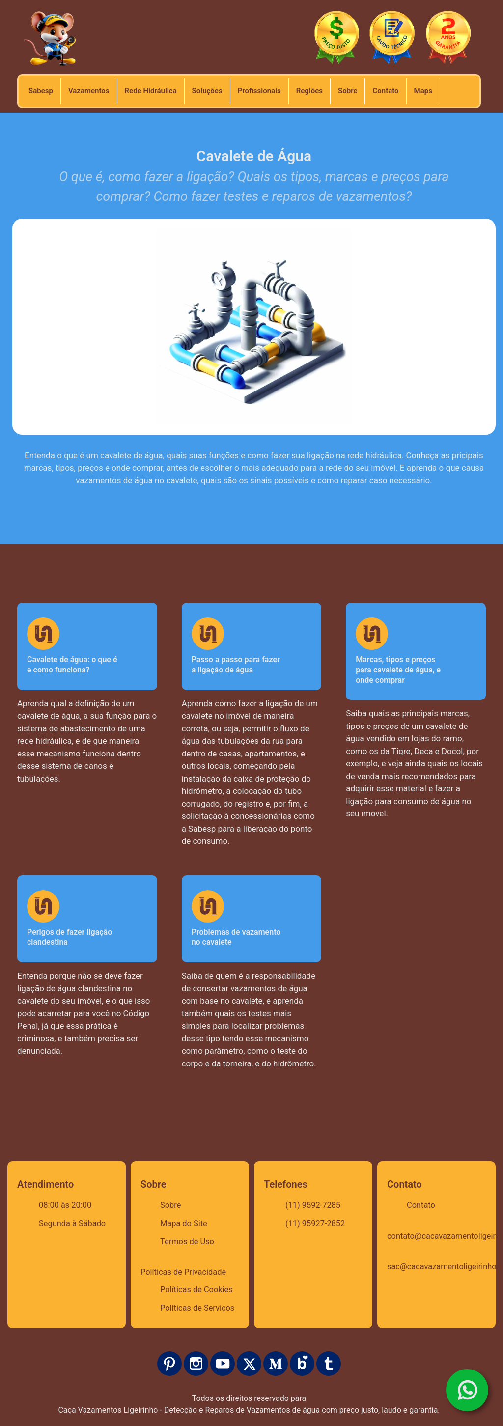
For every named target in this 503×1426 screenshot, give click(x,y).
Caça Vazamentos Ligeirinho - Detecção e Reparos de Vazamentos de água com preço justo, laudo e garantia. (249, 1410)
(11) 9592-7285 (312, 1205)
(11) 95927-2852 (315, 1223)
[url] (348, 91)
